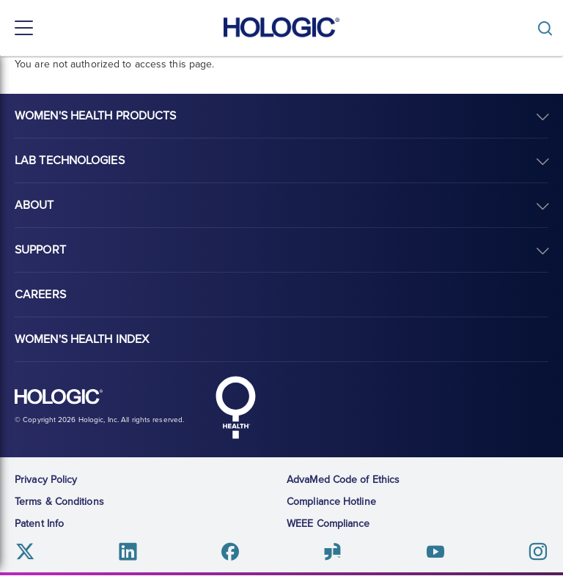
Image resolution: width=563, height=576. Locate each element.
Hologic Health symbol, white (235, 407)
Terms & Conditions (59, 501)
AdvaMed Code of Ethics (343, 479)
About (34, 205)
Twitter (25, 551)
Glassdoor (332, 551)
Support (40, 250)
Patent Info (39, 523)
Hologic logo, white (59, 397)
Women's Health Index (82, 339)
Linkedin (128, 551)
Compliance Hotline (331, 501)
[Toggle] (548, 28)
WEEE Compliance (328, 523)
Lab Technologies (70, 160)
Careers (40, 294)
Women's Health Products (95, 115)
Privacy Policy (46, 479)
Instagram (537, 551)
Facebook (230, 551)
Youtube (435, 551)
